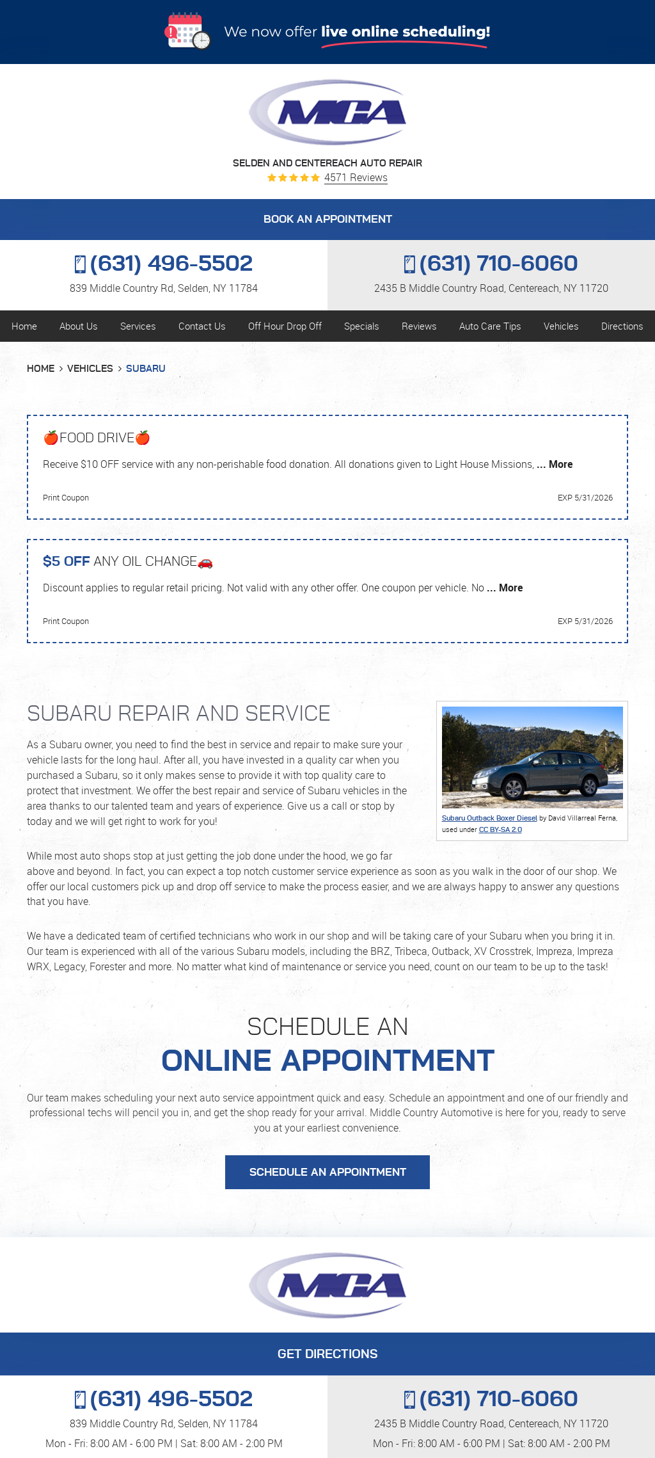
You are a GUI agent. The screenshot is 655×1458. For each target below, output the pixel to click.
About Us (78, 325)
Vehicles (561, 325)
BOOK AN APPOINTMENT (328, 219)
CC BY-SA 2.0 (500, 829)
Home (24, 325)
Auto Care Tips (490, 325)
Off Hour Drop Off (285, 325)
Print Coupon (66, 497)
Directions (622, 325)
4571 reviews (356, 178)
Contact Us (202, 325)
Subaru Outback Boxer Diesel (489, 818)
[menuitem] (24, 326)
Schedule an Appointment (327, 1172)
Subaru (146, 369)
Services (138, 325)
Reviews (419, 325)
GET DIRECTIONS (327, 1355)
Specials (361, 325)
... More (553, 464)
